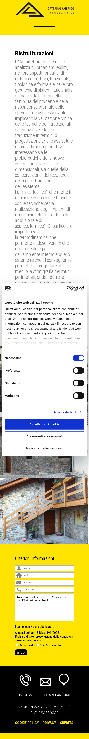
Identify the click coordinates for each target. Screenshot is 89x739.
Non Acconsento (50, 645)
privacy (37, 640)
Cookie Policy (27, 723)
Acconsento (27, 645)
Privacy (49, 723)
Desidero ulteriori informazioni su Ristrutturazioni (44, 607)
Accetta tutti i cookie (45, 424)
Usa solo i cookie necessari (44, 448)
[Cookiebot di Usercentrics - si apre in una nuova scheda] (66, 288)
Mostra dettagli (65, 412)
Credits (66, 723)
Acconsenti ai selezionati (44, 436)
